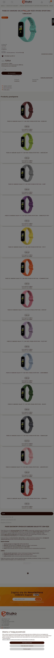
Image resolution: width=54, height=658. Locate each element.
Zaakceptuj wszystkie (27, 642)
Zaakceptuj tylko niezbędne (27, 645)
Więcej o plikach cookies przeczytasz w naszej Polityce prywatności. (18, 639)
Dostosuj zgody (27, 649)
